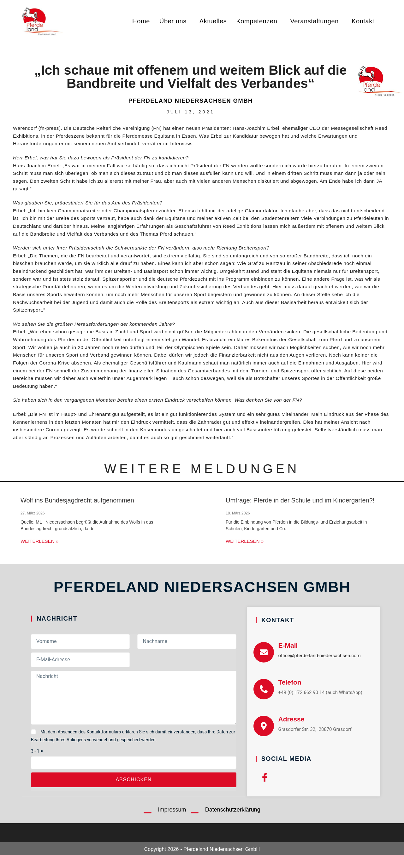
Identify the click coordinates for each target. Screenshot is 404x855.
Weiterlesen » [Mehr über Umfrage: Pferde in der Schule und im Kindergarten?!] (245, 541)
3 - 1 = (37, 751)
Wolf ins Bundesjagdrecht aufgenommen (77, 500)
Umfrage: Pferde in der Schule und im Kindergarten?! (300, 500)
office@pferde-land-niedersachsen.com (319, 655)
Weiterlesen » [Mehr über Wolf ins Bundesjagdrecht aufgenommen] (39, 541)
